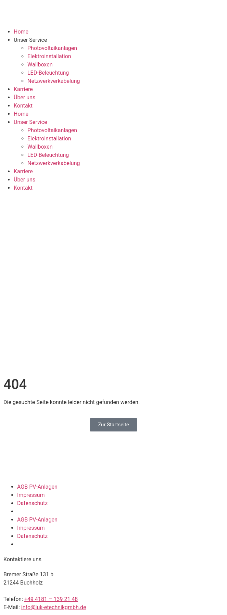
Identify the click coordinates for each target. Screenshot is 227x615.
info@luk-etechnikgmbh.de (53, 607)
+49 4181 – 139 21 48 (51, 599)
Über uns (24, 97)
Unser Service (30, 40)
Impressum (31, 495)
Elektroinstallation (49, 56)
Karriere (23, 89)
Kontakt (23, 105)
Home (21, 31)
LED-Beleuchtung (48, 73)
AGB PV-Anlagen (37, 487)
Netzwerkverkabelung (53, 81)
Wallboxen (39, 64)
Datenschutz (32, 503)
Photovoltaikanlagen (52, 48)
